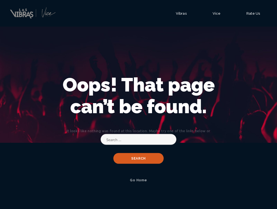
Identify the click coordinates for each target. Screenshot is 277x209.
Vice (216, 13)
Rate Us (253, 13)
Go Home (138, 180)
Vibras (181, 13)
